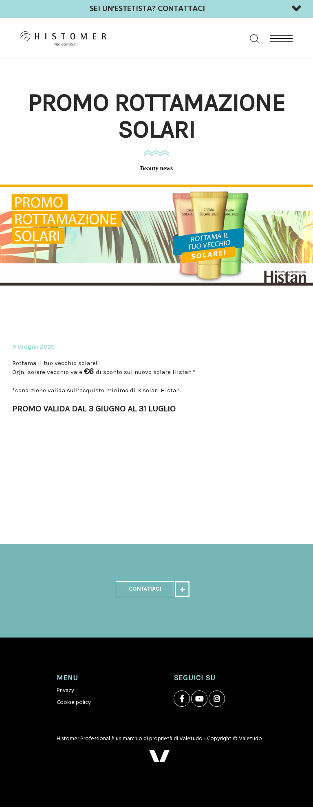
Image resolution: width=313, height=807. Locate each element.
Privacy (65, 690)
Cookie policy (74, 702)
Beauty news (156, 168)
